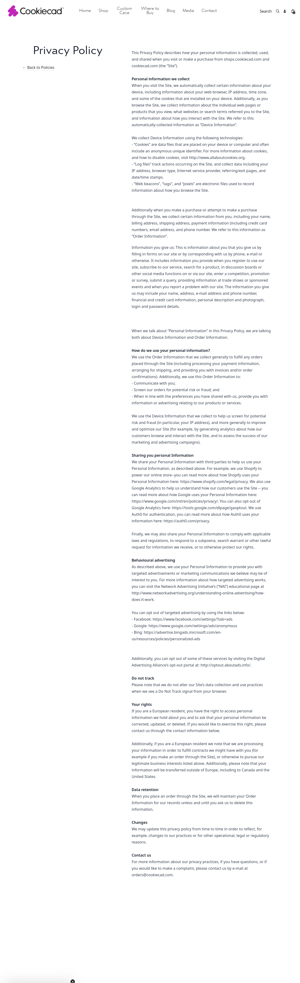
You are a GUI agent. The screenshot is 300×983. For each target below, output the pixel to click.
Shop (103, 11)
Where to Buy (150, 11)
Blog (171, 11)
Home (85, 11)
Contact (209, 11)
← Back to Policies (38, 68)
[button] (38, 977)
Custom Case (124, 11)
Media (188, 11)
